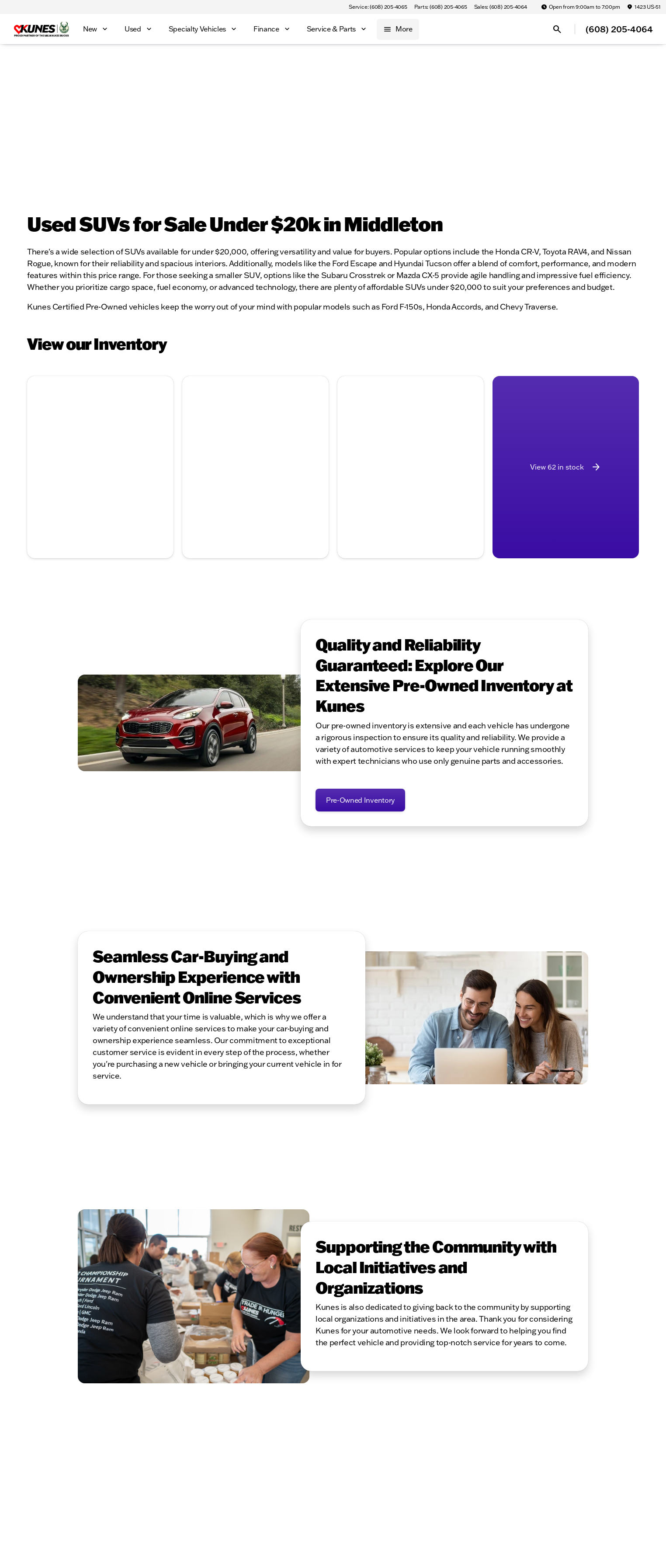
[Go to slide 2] (86, 475)
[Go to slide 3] (99, 475)
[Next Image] (161, 430)
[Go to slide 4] (112, 475)
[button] (38, 431)
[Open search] (557, 29)
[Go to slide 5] (125, 475)
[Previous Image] (39, 430)
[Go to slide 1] (73, 475)
